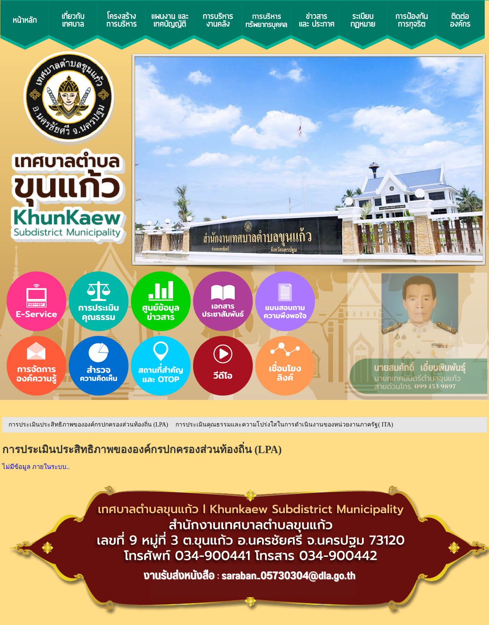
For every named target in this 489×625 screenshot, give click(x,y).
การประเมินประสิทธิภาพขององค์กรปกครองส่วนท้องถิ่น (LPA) (88, 424)
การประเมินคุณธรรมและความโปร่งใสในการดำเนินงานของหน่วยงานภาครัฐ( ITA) (284, 424)
